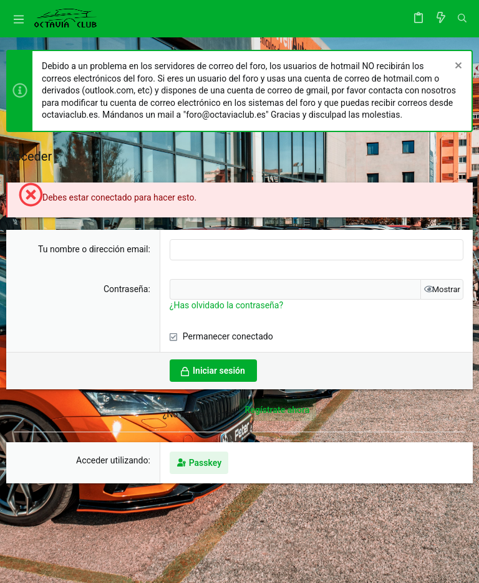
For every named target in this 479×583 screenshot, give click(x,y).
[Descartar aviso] (457, 66)
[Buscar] (462, 18)
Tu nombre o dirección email (93, 249)
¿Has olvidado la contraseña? (226, 305)
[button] (18, 18)
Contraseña (126, 289)
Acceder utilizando (112, 460)
